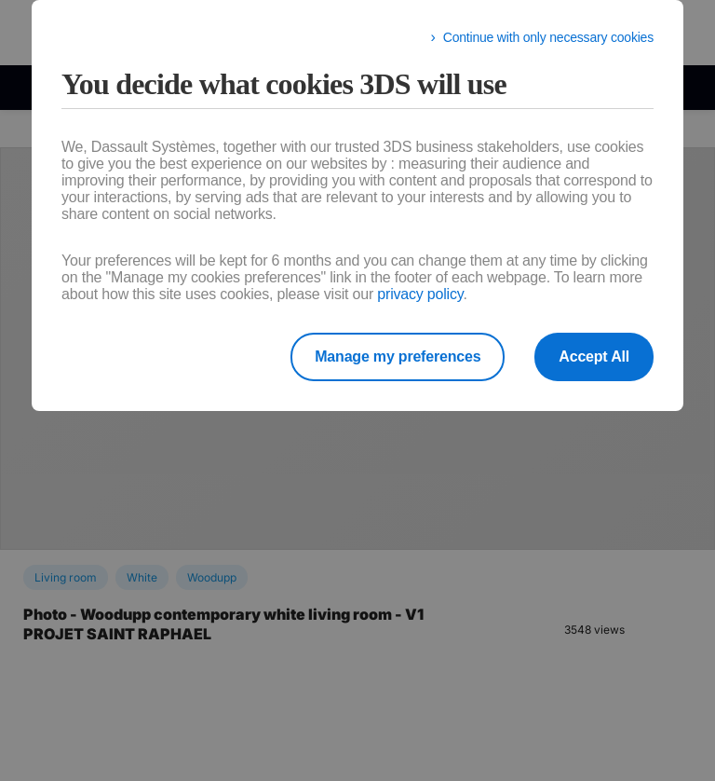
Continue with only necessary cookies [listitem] (548, 37)
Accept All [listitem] (594, 356)
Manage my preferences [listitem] (397, 356)
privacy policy (420, 294)
